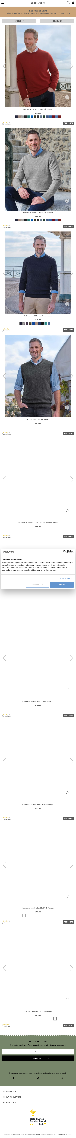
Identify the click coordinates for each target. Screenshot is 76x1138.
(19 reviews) (6, 715)
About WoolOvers (38, 1097)
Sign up (37, 1058)
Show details (65, 578)
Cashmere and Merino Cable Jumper (38, 316)
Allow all (62, 585)
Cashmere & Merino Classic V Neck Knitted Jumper (38, 522)
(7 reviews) (6, 329)
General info (38, 1102)
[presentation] (38, 1066)
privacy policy (62, 1073)
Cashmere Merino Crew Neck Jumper (38, 109)
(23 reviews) (6, 123)
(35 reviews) (6, 536)
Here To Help (38, 1092)
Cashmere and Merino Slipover (38, 419)
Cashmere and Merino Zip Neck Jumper (38, 908)
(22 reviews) (6, 433)
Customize (38, 585)
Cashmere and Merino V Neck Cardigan (38, 701)
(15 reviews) (6, 922)
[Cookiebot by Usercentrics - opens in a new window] (65, 551)
